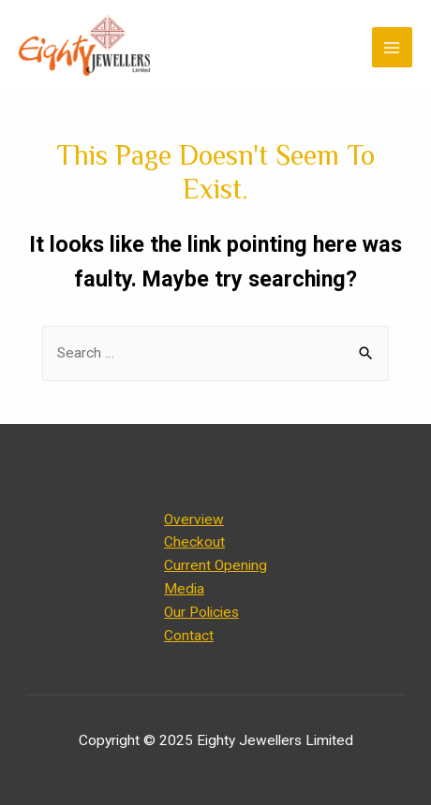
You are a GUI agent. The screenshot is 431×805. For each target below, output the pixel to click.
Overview (194, 519)
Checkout (194, 542)
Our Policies (201, 612)
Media (184, 588)
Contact (189, 635)
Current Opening (215, 565)
